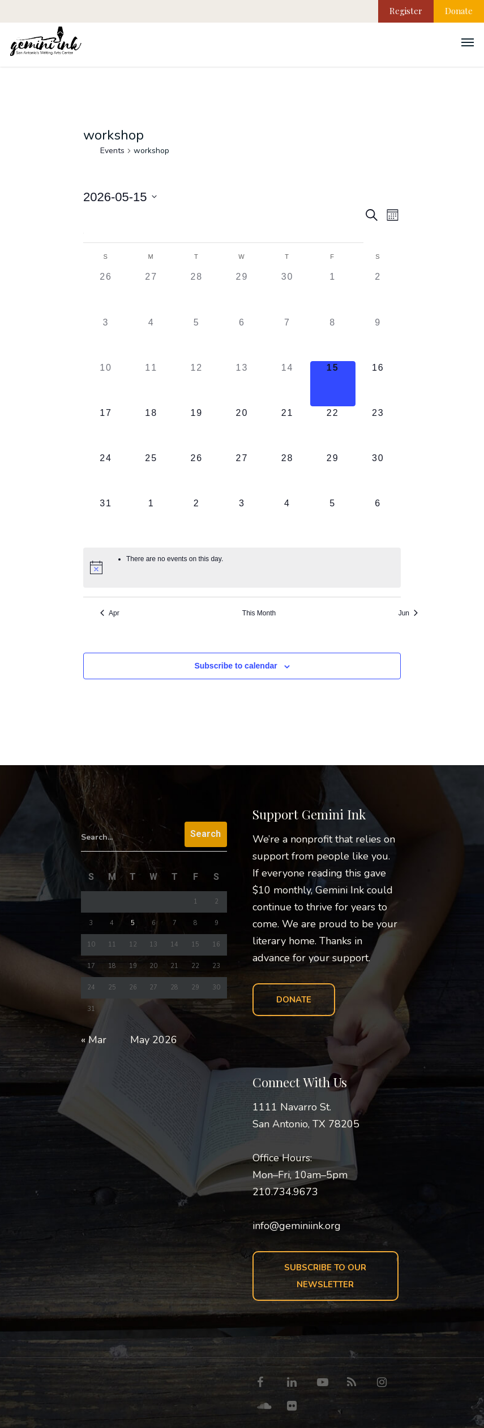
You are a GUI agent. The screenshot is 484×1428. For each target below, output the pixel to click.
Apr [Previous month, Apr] (109, 613)
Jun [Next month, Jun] (408, 613)
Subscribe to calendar (235, 665)
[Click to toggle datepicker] (120, 197)
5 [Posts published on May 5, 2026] (133, 923)
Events (112, 150)
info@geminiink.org (296, 1225)
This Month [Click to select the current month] (259, 613)
